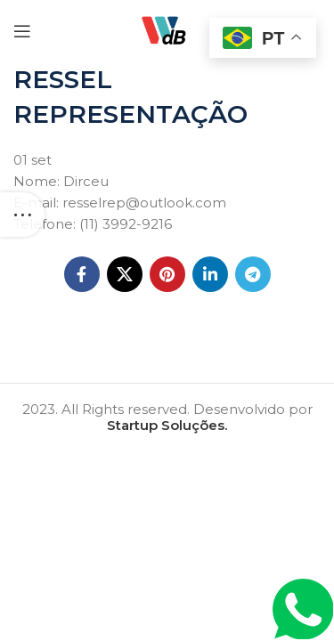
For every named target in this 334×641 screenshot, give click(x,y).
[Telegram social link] (253, 274)
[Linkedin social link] (210, 274)
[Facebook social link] (82, 274)
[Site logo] (166, 29)
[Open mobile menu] (22, 31)
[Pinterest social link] (167, 274)
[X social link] (125, 274)
